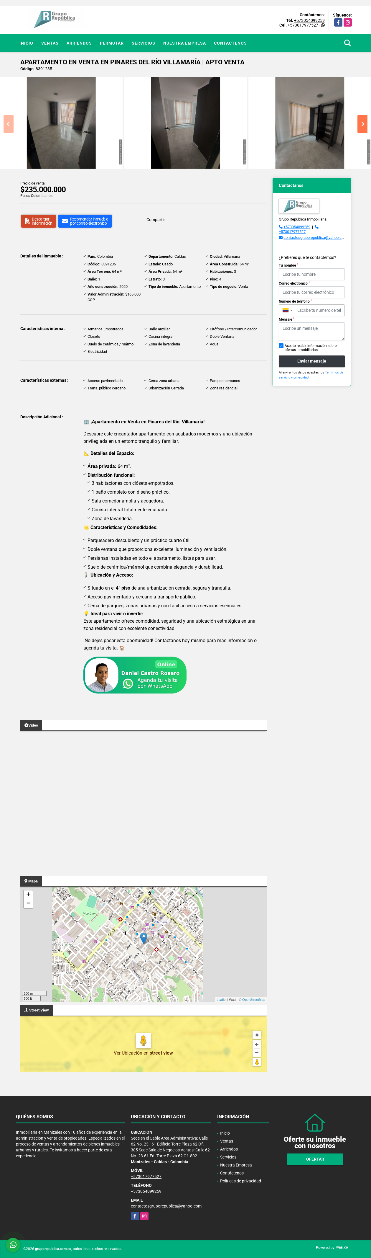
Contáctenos (230, 43)
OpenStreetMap (253, 999)
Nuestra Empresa (184, 43)
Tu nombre (288, 265)
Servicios (143, 43)
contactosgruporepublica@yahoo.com (315, 237)
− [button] (28, 903)
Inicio (26, 43)
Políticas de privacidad (240, 1181)
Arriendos (79, 43)
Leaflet (221, 999)
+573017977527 (303, 25)
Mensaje (286, 319)
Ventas (50, 43)
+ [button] (28, 894)
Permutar (112, 43)
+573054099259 (309, 20)
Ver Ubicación (129, 1053)
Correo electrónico (294, 283)
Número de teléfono (295, 301)
